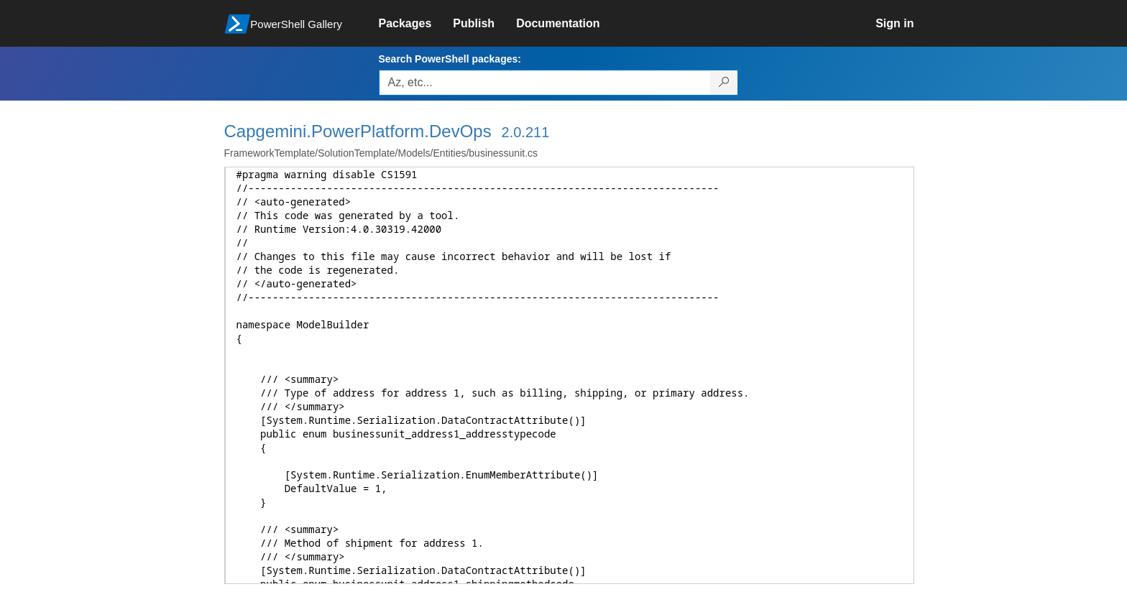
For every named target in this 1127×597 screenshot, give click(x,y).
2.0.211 (526, 132)
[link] (416, 24)
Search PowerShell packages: (450, 59)
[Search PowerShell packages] (724, 83)
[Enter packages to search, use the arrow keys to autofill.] (545, 83)
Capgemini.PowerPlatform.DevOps (358, 131)
